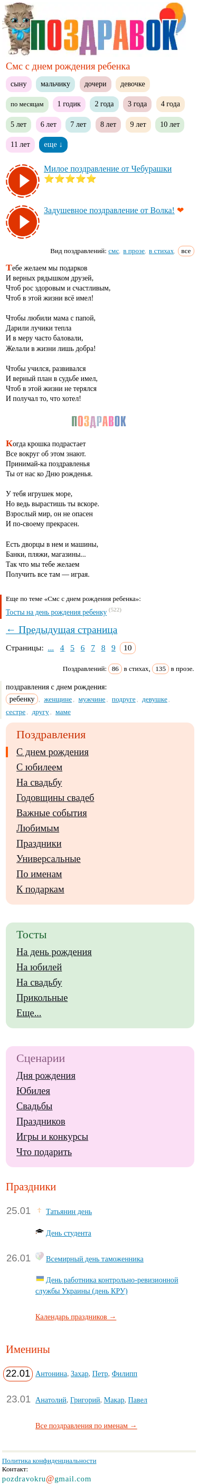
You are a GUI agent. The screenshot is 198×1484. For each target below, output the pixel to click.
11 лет (20, 144)
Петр (100, 1373)
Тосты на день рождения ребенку (56, 612)
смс (113, 251)
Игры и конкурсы (52, 1136)
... (51, 647)
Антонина (51, 1373)
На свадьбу (39, 782)
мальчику (55, 83)
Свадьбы (34, 1106)
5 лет (18, 124)
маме (63, 712)
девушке (154, 699)
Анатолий (51, 1400)
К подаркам (40, 889)
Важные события (51, 813)
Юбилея (33, 1091)
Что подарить (44, 1152)
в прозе (134, 251)
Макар (114, 1400)
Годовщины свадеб (55, 798)
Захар (80, 1373)
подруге (124, 699)
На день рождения (54, 952)
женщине (58, 699)
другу (40, 712)
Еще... (28, 1013)
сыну (18, 83)
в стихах (161, 251)
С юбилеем (39, 767)
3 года (137, 103)
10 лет (170, 124)
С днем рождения (52, 752)
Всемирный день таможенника (95, 1259)
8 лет (108, 124)
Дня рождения (46, 1075)
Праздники (38, 843)
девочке (132, 83)
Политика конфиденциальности (49, 1461)
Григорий (85, 1400)
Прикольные (42, 997)
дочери (95, 83)
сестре (15, 712)
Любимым (37, 828)
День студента (68, 1233)
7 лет (78, 124)
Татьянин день (69, 1211)
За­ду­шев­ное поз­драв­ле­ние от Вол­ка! (109, 210)
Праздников (40, 1121)
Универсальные (48, 859)
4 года (170, 103)
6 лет (48, 124)
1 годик (69, 103)
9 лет (138, 124)
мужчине (91, 699)
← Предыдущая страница (61, 629)
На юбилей (39, 967)
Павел (137, 1400)
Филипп (125, 1373)
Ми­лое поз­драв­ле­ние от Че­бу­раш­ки (108, 168)
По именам (39, 874)
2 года (104, 103)
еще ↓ (53, 144)
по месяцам (27, 104)
